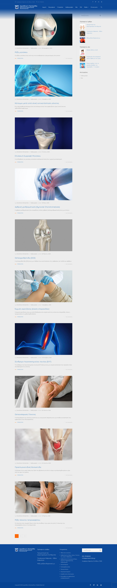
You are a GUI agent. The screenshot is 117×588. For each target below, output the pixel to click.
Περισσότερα (20, 58)
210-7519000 (40, 2)
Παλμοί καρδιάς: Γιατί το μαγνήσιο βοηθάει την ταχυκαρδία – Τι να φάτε (93, 65)
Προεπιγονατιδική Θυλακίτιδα (28, 467)
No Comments (68, 58)
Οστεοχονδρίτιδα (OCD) (25, 258)
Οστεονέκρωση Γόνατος (25, 414)
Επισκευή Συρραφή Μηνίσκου (28, 156)
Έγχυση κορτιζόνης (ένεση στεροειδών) (32, 309)
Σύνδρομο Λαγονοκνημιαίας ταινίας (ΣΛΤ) (33, 362)
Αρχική (44, 7)
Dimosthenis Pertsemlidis (23, 48)
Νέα (76, 7)
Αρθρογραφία (69, 7)
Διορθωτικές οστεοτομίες (67, 574)
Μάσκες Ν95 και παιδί (92, 50)
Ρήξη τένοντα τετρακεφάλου (27, 520)
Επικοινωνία (94, 7)
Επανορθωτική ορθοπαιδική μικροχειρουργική (68, 577)
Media (85, 7)
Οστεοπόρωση (64, 564)
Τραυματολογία (64, 569)
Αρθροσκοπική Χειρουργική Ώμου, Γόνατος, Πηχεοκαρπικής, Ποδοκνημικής (69, 560)
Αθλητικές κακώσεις (66, 552)
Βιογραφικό (52, 7)
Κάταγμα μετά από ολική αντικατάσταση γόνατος (37, 103)
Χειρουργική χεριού (65, 571)
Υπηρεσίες (60, 7)
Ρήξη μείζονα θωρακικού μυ (93, 38)
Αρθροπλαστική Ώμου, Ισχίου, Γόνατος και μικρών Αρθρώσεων (70, 555)
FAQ (81, 7)
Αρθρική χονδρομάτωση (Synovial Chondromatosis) (37, 207)
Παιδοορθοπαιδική (65, 566)
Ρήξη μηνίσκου (21, 52)
